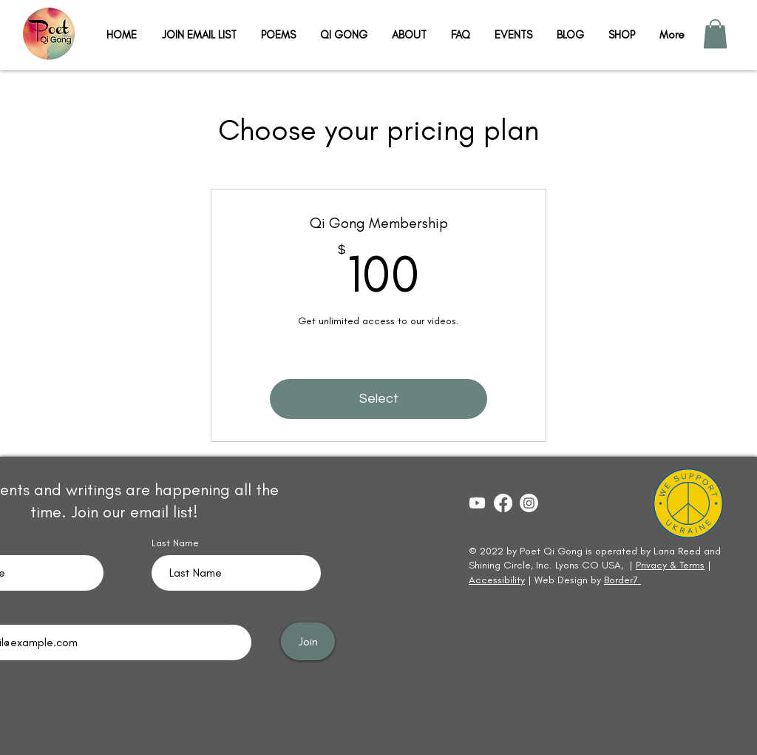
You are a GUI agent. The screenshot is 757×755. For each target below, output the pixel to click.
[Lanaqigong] (529, 503)
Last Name (175, 543)
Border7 (622, 580)
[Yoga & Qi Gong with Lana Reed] (477, 503)
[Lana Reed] (503, 503)
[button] (715, 33)
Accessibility (497, 580)
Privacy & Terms (670, 565)
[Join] (308, 641)
